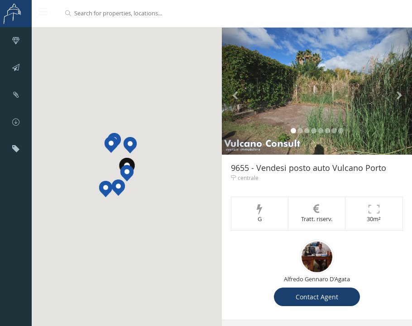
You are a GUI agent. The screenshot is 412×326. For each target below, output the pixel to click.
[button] (127, 173)
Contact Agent (317, 297)
